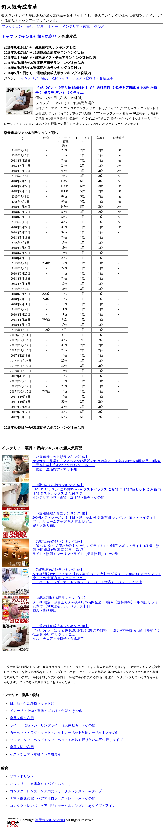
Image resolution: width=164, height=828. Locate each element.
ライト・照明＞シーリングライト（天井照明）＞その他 (52, 725)
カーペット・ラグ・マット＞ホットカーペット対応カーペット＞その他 (64, 732)
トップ (7, 36)
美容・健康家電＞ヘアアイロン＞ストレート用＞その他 (52, 798)
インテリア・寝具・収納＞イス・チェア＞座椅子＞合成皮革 (67, 78)
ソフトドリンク (22, 776)
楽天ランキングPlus (50, 820)
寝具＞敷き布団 (22, 718)
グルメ (99, 26)
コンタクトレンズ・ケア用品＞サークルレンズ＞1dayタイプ (56, 791)
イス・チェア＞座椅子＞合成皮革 (35, 754)
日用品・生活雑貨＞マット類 (32, 703)
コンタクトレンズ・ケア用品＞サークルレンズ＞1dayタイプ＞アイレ (63, 805)
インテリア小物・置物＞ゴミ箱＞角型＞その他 (46, 711)
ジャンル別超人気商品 (37, 36)
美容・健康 (35, 26)
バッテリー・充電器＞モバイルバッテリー (42, 784)
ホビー (53, 26)
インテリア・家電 (76, 26)
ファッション (12, 26)
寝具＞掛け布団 (22, 747)
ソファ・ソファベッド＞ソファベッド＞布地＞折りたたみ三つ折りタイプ (66, 740)
